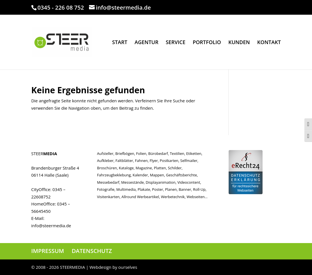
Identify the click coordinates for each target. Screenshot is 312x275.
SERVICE (175, 43)
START (119, 43)
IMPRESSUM (47, 251)
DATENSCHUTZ (92, 251)
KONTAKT (269, 43)
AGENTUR (146, 43)
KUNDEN (239, 43)
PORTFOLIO (207, 43)
